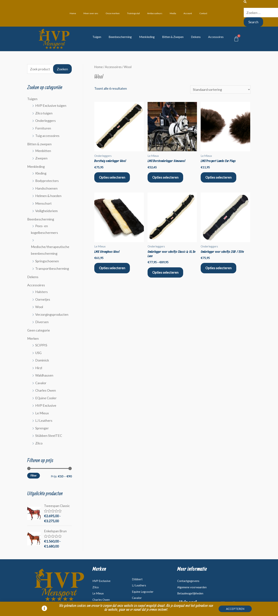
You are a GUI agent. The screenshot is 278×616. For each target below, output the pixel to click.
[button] (235, 610)
